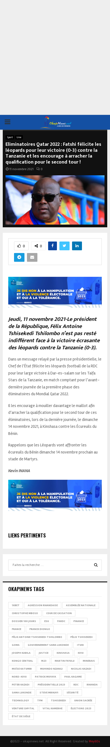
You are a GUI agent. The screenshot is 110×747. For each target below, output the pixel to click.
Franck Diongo (39, 629)
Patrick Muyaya (45, 676)
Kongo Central (22, 660)
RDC (75, 684)
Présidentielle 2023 (51, 684)
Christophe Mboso (25, 613)
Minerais (89, 660)
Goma (16, 645)
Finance (78, 621)
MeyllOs (94, 741)
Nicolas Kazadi (81, 668)
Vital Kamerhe (52, 708)
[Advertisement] (55, 57)
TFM (40, 700)
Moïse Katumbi (22, 668)
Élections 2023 (81, 708)
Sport (10, 137)
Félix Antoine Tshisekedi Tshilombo (37, 637)
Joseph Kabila (21, 653)
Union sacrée (83, 700)
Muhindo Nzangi (51, 668)
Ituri (80, 645)
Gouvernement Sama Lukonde (48, 645)
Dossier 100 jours (24, 621)
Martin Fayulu (65, 660)
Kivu (81, 653)
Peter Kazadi (20, 684)
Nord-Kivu (19, 676)
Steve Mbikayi (49, 692)
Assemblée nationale (80, 605)
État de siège (21, 716)
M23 (43, 660)
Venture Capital (23, 708)
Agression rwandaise (43, 605)
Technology (20, 700)
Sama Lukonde (21, 692)
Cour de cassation (59, 613)
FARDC (61, 621)
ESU (46, 621)
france (16, 629)
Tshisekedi (58, 700)
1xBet (16, 605)
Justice (43, 653)
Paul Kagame (73, 676)
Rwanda (92, 684)
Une (18, 137)
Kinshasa (63, 653)
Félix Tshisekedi (81, 637)
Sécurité (72, 692)
